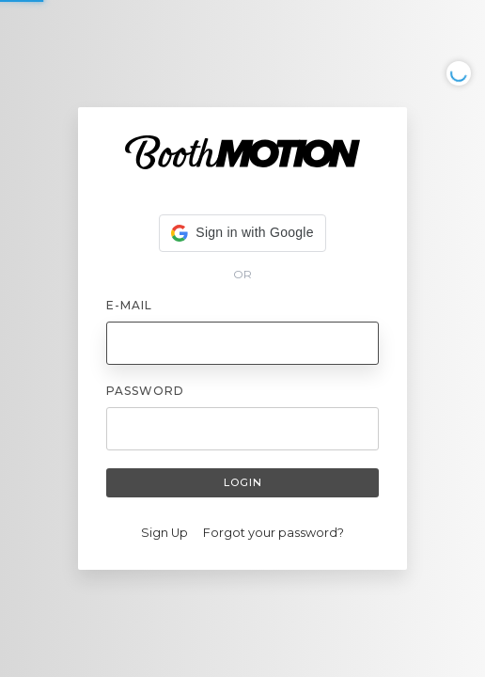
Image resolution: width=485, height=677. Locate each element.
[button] (242, 233)
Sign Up (164, 533)
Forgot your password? (273, 533)
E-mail (129, 305)
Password (145, 391)
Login (243, 482)
